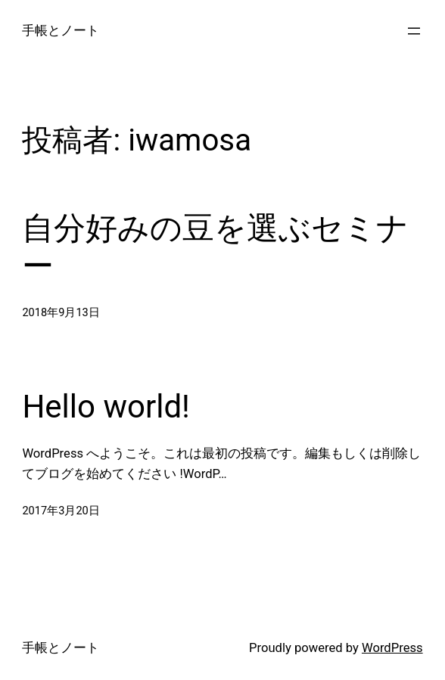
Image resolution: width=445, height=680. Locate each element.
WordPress (392, 648)
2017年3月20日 (60, 510)
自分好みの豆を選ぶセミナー (215, 247)
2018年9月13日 (60, 312)
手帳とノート (60, 30)
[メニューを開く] (414, 31)
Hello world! (106, 406)
